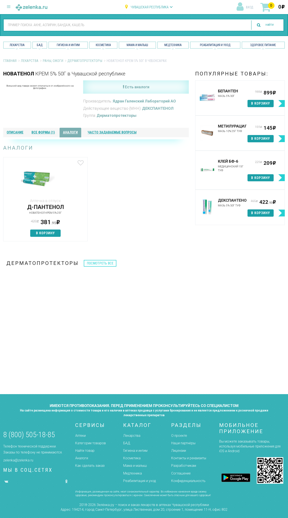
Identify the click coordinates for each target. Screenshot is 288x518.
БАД (40, 45)
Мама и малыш (137, 45)
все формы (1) (43, 132)
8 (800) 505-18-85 (29, 434)
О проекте (179, 436)
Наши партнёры (183, 443)
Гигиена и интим (135, 451)
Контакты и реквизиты (188, 458)
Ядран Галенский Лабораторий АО (144, 101)
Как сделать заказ (90, 466)
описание (15, 132)
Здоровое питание (263, 45)
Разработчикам (183, 466)
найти (267, 25)
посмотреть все (100, 263)
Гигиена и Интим (68, 45)
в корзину (33, 233)
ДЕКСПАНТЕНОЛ (158, 108)
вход (249, 7)
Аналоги (81, 458)
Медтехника (173, 45)
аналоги (70, 132)
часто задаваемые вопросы (112, 132)
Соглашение (181, 473)
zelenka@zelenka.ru (18, 460)
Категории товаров (90, 443)
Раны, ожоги (53, 61)
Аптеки (80, 436)
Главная (9, 61)
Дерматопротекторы (85, 61)
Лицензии (178, 451)
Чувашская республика (150, 7)
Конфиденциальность (188, 481)
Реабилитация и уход (215, 45)
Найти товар (84, 451)
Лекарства (17, 45)
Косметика (103, 45)
